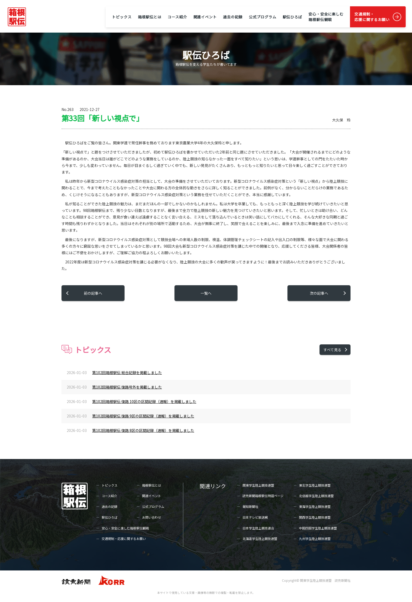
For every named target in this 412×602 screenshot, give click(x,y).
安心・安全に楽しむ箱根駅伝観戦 (326, 16)
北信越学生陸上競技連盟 (316, 495)
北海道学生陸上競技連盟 (260, 538)
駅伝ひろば (292, 16)
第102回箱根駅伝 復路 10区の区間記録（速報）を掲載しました (144, 401)
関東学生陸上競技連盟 (258, 485)
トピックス (121, 16)
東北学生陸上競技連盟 (315, 485)
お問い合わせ (151, 517)
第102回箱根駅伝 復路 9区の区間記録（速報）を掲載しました (143, 416)
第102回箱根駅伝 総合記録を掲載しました (127, 372)
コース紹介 (177, 16)
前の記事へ (93, 293)
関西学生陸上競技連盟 (315, 517)
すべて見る (332, 349)
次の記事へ (319, 293)
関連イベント (205, 16)
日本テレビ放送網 (255, 517)
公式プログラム (262, 16)
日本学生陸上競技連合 (258, 528)
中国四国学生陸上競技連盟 (318, 528)
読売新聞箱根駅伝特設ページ (263, 495)
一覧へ (206, 293)
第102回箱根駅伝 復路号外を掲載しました (127, 387)
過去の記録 (233, 16)
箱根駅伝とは (149, 16)
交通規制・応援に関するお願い (372, 16)
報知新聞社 (250, 506)
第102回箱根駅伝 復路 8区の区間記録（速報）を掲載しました (143, 430)
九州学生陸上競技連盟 (315, 538)
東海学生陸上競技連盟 (315, 506)
